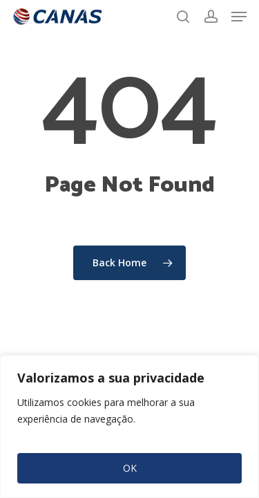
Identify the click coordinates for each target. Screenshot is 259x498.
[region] (129, 426)
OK (130, 467)
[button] (239, 17)
